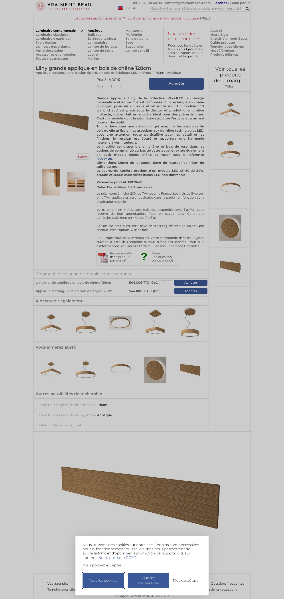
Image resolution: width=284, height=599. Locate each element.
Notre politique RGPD (117, 558)
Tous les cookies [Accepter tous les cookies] (103, 580)
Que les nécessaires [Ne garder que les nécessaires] (148, 580)
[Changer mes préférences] (185, 580)
